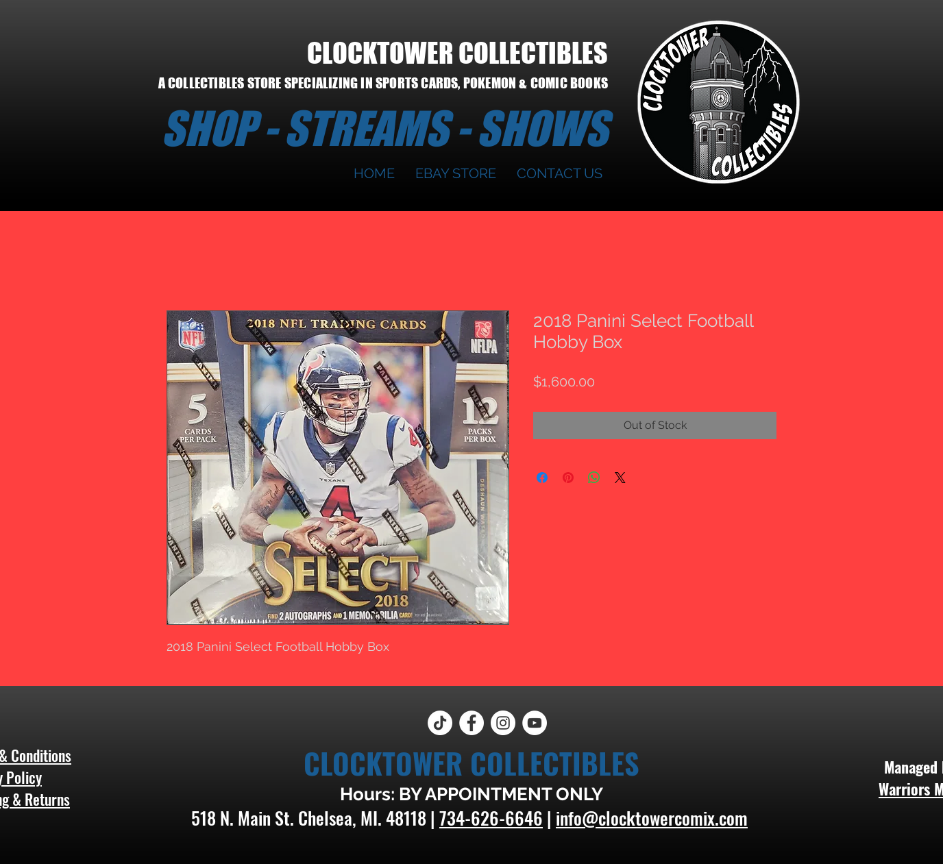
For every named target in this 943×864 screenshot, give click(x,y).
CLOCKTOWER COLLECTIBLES (457, 52)
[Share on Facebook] (542, 477)
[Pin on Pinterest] (568, 477)
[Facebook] (471, 723)
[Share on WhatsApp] (594, 477)
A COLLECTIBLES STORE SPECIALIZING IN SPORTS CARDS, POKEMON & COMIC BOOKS (383, 83)
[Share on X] (620, 477)
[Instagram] (503, 723)
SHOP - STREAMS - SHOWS (384, 128)
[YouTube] (534, 723)
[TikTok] (440, 723)
